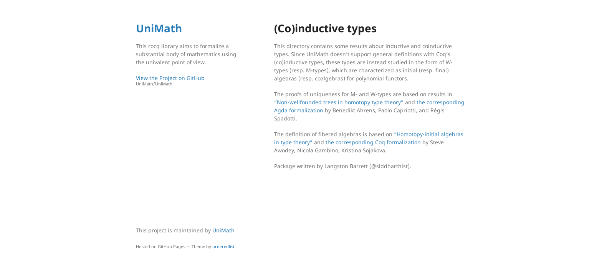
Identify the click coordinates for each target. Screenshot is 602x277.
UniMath (159, 28)
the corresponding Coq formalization (373, 142)
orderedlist (223, 246)
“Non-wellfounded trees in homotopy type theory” (339, 102)
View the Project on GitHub (188, 80)
